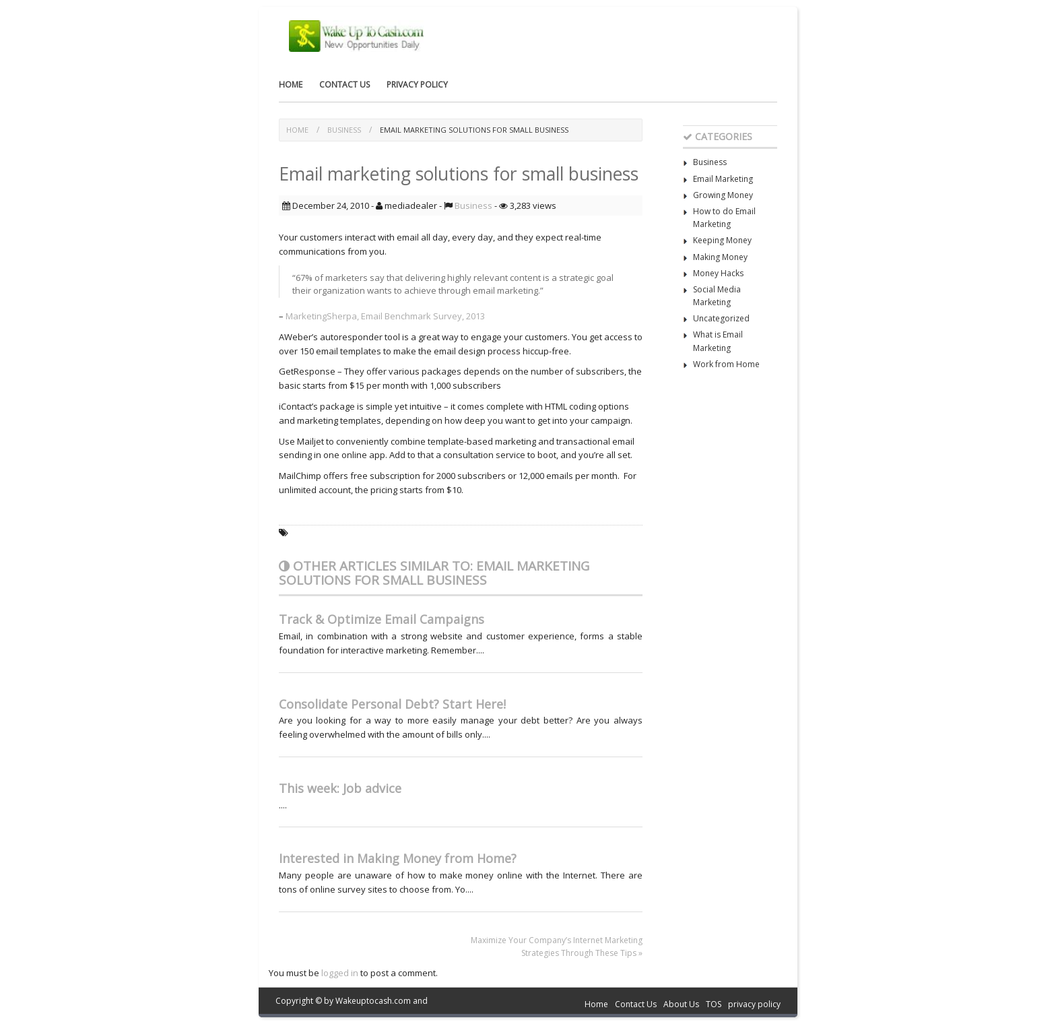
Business (344, 130)
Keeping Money (722, 240)
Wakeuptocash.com (373, 1000)
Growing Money (723, 195)
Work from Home (726, 364)
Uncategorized (721, 318)
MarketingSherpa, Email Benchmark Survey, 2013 (384, 316)
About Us (681, 1004)
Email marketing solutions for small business (474, 130)
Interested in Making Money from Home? (398, 858)
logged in (339, 973)
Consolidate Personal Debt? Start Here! (392, 704)
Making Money (720, 257)
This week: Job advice (340, 788)
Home (290, 84)
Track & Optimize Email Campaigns (381, 619)
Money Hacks (718, 273)
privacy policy (417, 84)
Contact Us (344, 84)
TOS (713, 1004)
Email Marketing (723, 179)
